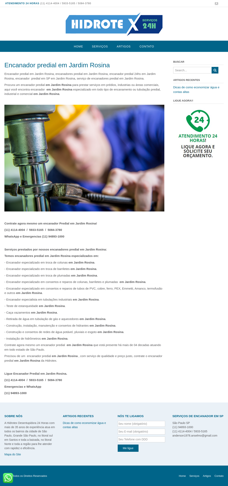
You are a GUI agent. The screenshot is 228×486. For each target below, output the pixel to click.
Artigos (124, 46)
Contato (147, 46)
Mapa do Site (12, 454)
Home (78, 46)
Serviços (100, 46)
